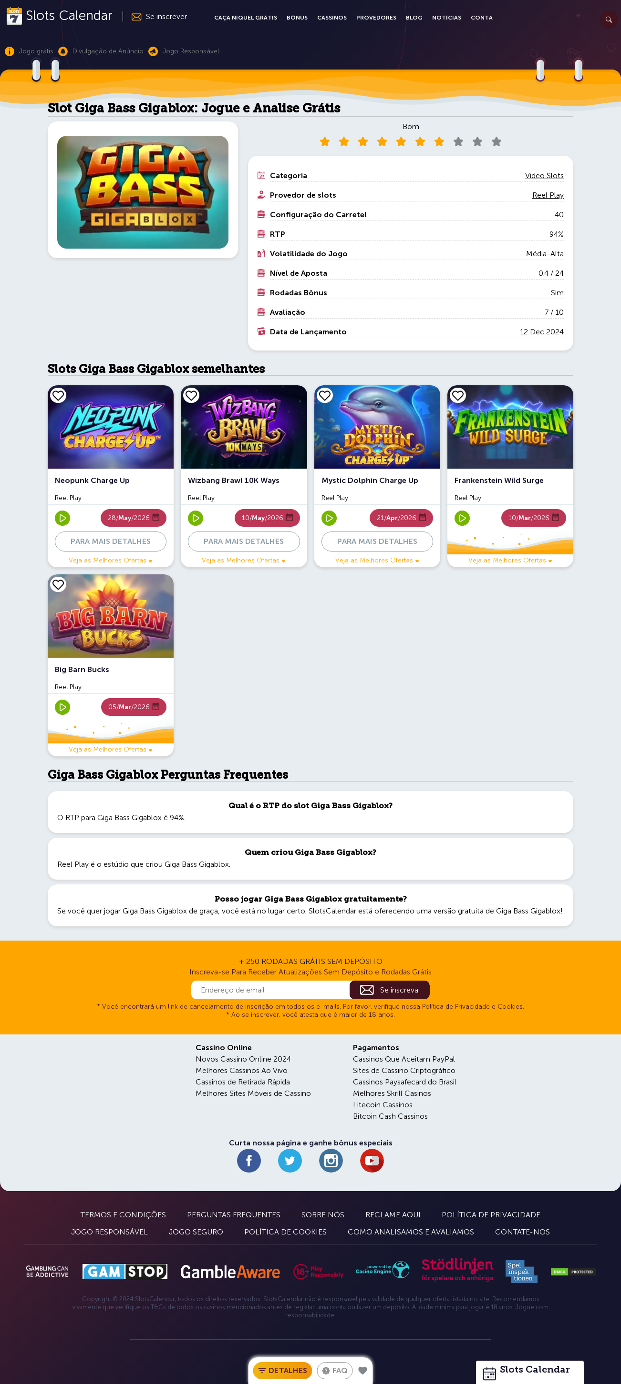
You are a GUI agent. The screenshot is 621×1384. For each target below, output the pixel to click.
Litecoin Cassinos (383, 1104)
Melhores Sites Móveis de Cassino (253, 1093)
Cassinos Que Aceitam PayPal (404, 1058)
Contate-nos (522, 1231)
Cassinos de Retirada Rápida (243, 1081)
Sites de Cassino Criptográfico (404, 1070)
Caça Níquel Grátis (245, 17)
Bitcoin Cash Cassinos (390, 1116)
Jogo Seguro (196, 1231)
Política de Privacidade (491, 1214)
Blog (414, 17)
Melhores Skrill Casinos (392, 1093)
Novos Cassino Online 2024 (243, 1058)
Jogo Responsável (109, 1231)
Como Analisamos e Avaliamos (411, 1231)
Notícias (446, 17)
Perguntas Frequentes (233, 1214)
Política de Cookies (285, 1231)
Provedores (376, 17)
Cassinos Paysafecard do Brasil (404, 1081)
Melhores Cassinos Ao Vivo (242, 1070)
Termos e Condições (123, 1214)
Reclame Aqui (393, 1214)
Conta (482, 17)
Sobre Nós (322, 1214)
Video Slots (544, 175)
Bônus (297, 17)
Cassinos (332, 17)
